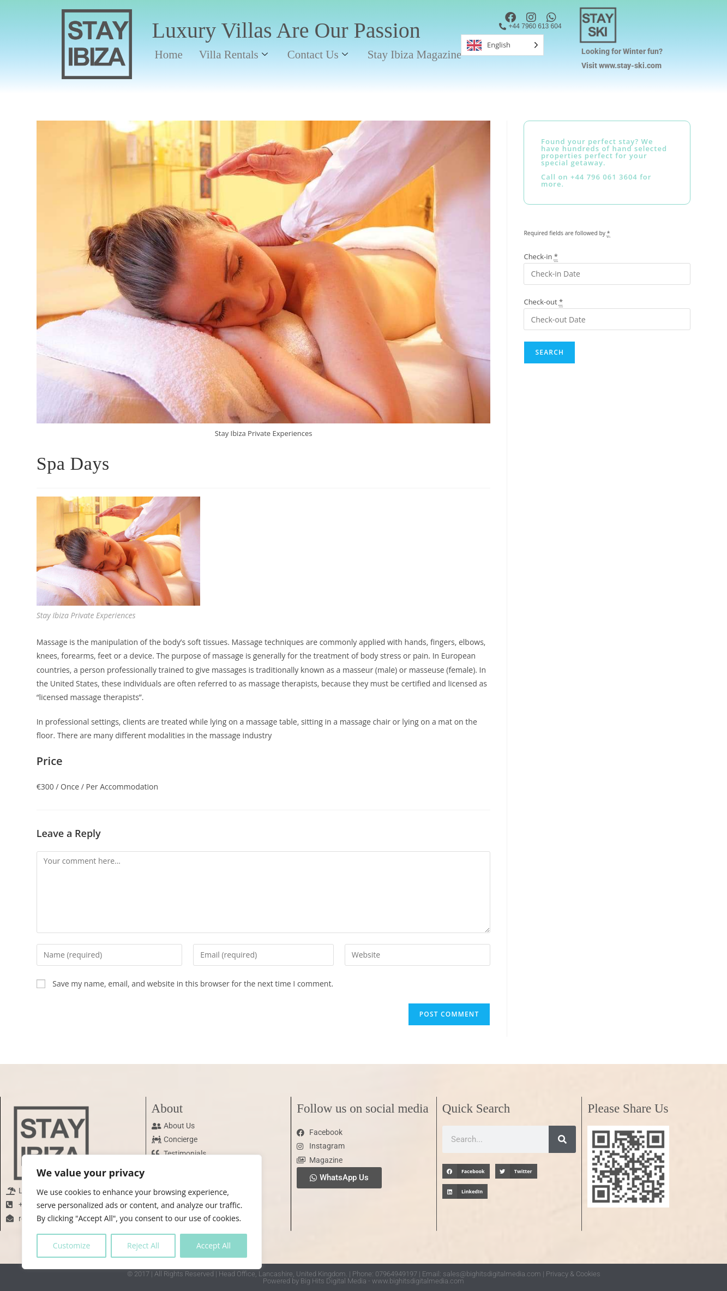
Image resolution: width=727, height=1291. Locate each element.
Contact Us (317, 54)
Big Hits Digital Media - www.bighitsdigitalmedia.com (382, 1281)
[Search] (562, 1139)
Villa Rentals (233, 54)
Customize (71, 1245)
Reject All (143, 1245)
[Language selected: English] (502, 45)
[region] (142, 1212)
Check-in (541, 256)
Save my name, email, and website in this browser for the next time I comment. (192, 983)
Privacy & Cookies (573, 1274)
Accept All (213, 1245)
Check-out (543, 302)
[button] (466, 1171)
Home (168, 54)
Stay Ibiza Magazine (415, 54)
